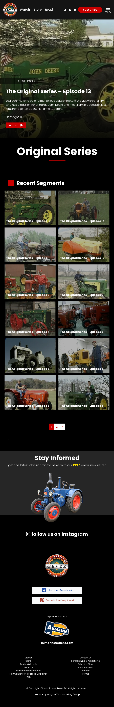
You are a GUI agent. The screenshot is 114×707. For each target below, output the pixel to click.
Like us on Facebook (57, 590)
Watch (25, 10)
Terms (85, 673)
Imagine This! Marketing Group (63, 694)
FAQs (28, 677)
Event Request (85, 667)
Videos (28, 657)
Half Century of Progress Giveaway (28, 673)
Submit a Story (85, 664)
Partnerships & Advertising (85, 660)
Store (37, 10)
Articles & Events (28, 664)
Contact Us (86, 657)
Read (49, 10)
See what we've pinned (57, 600)
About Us (28, 667)
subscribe (90, 10)
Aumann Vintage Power (28, 670)
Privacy (85, 670)
